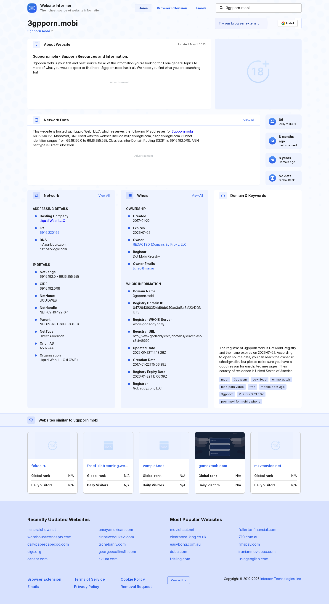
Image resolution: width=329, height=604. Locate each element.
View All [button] (249, 120)
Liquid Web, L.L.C (52, 221)
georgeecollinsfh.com (117, 551)
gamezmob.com (213, 465)
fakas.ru (38, 465)
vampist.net (153, 465)
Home (143, 8)
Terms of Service (89, 579)
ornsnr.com (37, 559)
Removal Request (136, 586)
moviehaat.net (182, 529)
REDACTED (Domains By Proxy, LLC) (160, 244)
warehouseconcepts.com (49, 537)
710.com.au (248, 537)
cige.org (34, 551)
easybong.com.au (185, 544)
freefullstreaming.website (110, 465)
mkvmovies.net (267, 465)
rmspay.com (249, 544)
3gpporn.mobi (40, 31)
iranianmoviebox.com (257, 551)
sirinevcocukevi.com (116, 537)
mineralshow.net (41, 529)
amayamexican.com (116, 529)
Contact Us (178, 580)
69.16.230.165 (49, 232)
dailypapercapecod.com (48, 544)
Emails (201, 8)
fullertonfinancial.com (257, 529)
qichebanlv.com (112, 544)
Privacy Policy (86, 586)
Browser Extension (172, 8)
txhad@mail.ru (143, 268)
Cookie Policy (133, 579)
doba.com (178, 551)
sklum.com (108, 559)
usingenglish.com (253, 559)
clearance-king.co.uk (188, 537)
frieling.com (180, 559)
